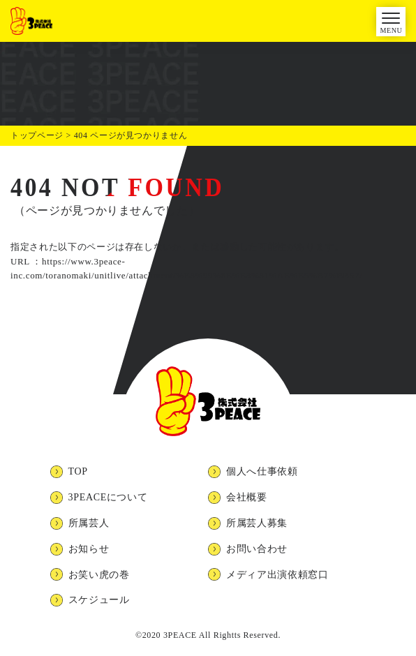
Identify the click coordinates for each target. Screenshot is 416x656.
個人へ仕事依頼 (262, 471)
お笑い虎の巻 (99, 574)
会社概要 (246, 497)
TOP (78, 471)
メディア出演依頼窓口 (277, 574)
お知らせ (89, 549)
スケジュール (99, 600)
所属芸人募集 (257, 523)
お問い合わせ (257, 549)
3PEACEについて (108, 497)
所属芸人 (89, 523)
